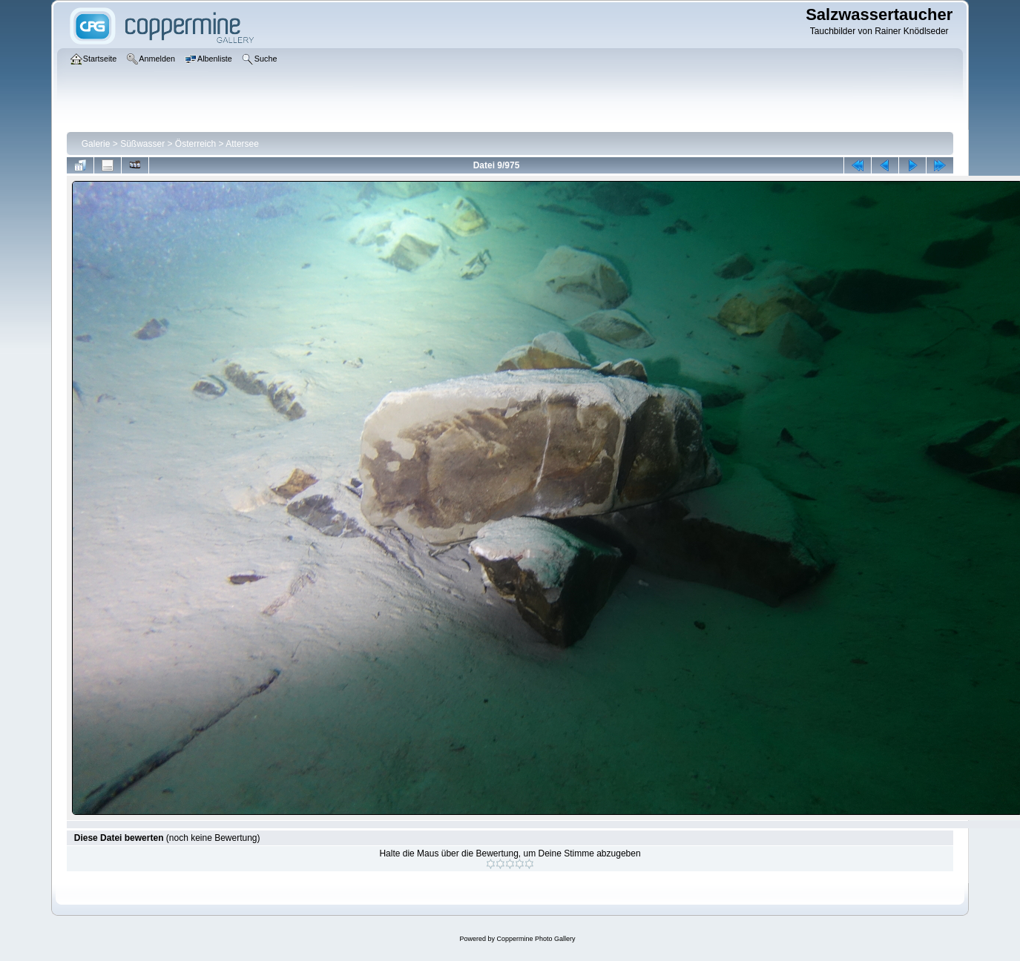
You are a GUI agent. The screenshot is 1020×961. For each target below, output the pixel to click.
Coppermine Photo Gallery (535, 938)
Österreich (195, 144)
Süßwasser (142, 144)
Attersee (242, 144)
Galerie (96, 144)
